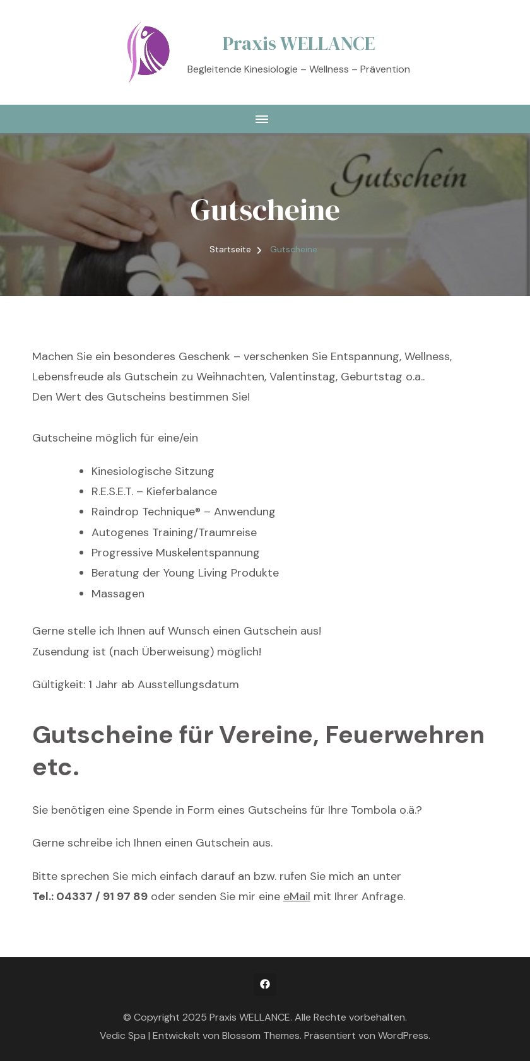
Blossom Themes (261, 1035)
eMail (296, 896)
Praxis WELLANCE (299, 43)
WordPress (403, 1035)
